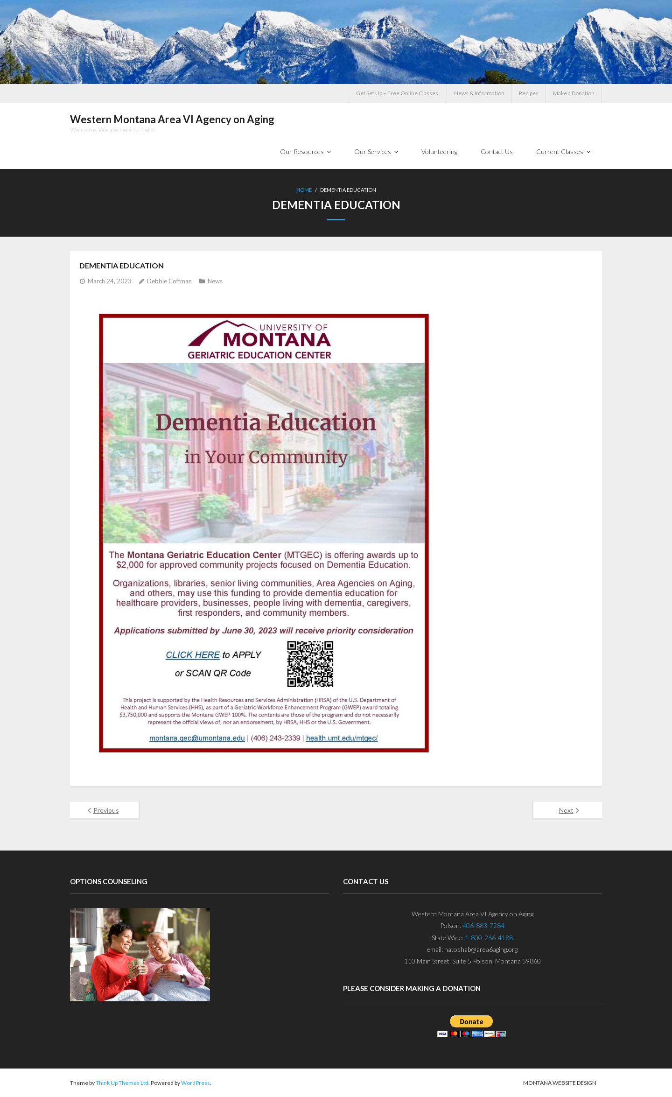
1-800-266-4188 (489, 938)
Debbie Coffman (169, 281)
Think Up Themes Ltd (122, 1082)
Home (304, 190)
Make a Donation (574, 93)
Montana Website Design (559, 1082)
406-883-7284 (483, 925)
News (215, 281)
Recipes (529, 93)
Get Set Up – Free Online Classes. (398, 93)
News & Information (479, 93)
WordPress (195, 1082)
